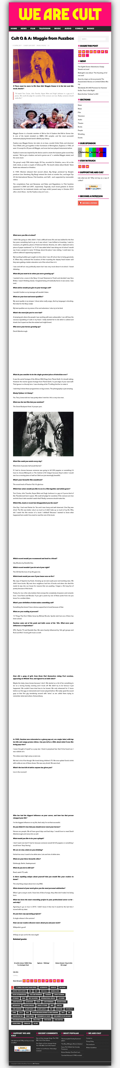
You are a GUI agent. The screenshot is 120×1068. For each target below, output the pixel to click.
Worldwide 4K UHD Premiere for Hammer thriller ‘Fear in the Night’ (92, 89)
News (24, 28)
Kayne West (29, 1002)
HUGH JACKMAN (59, 995)
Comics (79, 28)
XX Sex (36, 1023)
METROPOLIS (16, 1005)
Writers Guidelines (91, 1048)
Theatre (80, 123)
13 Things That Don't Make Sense (25, 987)
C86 (30, 991)
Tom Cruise (47, 1020)
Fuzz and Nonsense (36, 995)
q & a (21, 1013)
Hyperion (16, 998)
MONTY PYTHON (42, 1005)
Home (14, 28)
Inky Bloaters (33, 998)
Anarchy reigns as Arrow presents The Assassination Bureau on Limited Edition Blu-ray (93, 82)
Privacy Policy (90, 1041)
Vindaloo (27, 1023)
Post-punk (59, 1009)
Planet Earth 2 (41, 1009)
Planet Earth (29, 1009)
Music (57, 28)
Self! (63, 1013)
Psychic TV (69, 1009)
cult (36, 991)
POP (51, 1009)
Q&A (27, 1013)
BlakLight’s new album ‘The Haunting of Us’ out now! (92, 74)
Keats (38, 1002)
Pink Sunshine (17, 1009)
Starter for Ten (18, 1016)
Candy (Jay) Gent (29, 46)
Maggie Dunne (61, 1002)
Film (32, 28)
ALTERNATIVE (43, 987)
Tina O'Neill (37, 1020)
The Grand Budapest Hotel (21, 1020)
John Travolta (17, 1002)
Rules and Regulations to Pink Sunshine (45, 1013)
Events (80, 137)
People (43, 46)
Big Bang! (63, 987)
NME (52, 1005)
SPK (69, 1013)
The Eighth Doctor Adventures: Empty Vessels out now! (91, 68)
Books (90, 28)
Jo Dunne (61, 998)
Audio (68, 28)
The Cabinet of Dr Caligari (62, 1016)
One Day (59, 1005)
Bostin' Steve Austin (19, 991)
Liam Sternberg (49, 1002)
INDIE (23, 998)
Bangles (53, 987)
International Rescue (48, 998)
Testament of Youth (43, 1016)
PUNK (14, 1013)
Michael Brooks (29, 1005)
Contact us (89, 1038)
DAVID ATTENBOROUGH (19, 995)
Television (44, 28)
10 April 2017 (17, 46)
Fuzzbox (48, 995)
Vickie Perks (16, 1023)
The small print (90, 1044)
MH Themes (36, 1064)
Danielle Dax (55, 991)
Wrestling (81, 134)
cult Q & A (44, 991)
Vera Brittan (59, 1020)
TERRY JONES (30, 1016)
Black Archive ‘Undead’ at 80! (88, 94)
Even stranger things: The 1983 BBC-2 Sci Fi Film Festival (47, 1039)
